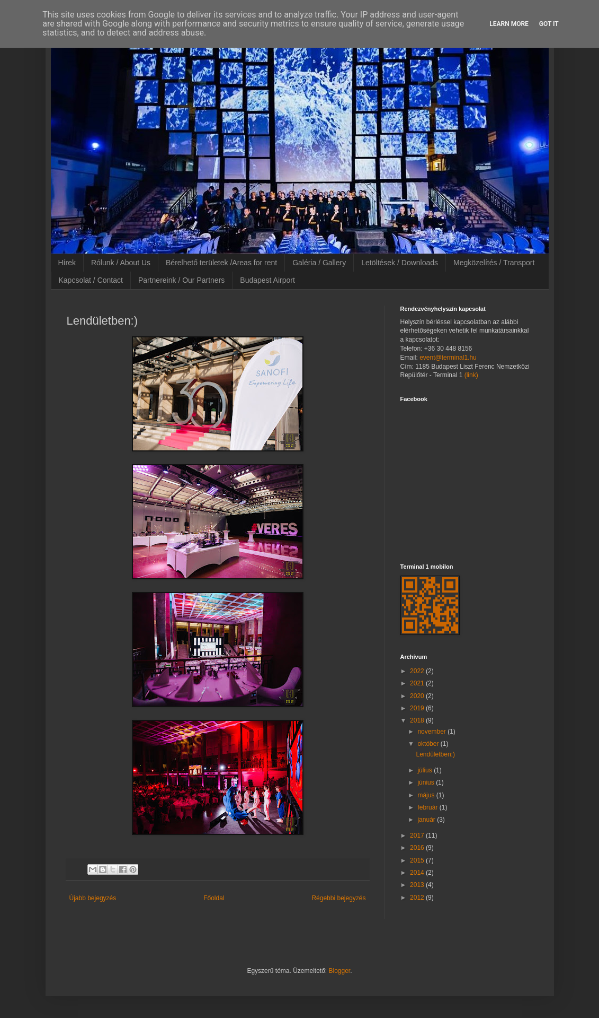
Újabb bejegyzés (93, 898)
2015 (418, 860)
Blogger (340, 971)
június (426, 782)
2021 (418, 683)
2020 (418, 696)
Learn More (509, 24)
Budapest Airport (267, 280)
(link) (471, 375)
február (428, 807)
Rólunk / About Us (120, 262)
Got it (549, 24)
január (427, 819)
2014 (418, 872)
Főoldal (213, 898)
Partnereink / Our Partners (181, 280)
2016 (418, 847)
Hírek (67, 262)
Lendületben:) (435, 754)
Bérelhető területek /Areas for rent (221, 262)
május (426, 795)
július (425, 770)
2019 (418, 708)
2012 (418, 897)
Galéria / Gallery (319, 262)
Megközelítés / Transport (493, 262)
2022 (418, 671)
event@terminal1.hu (448, 357)
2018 (418, 720)
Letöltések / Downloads (399, 262)
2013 (418, 885)
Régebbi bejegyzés (338, 898)
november (432, 731)
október (428, 743)
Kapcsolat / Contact (91, 280)
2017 (418, 835)
